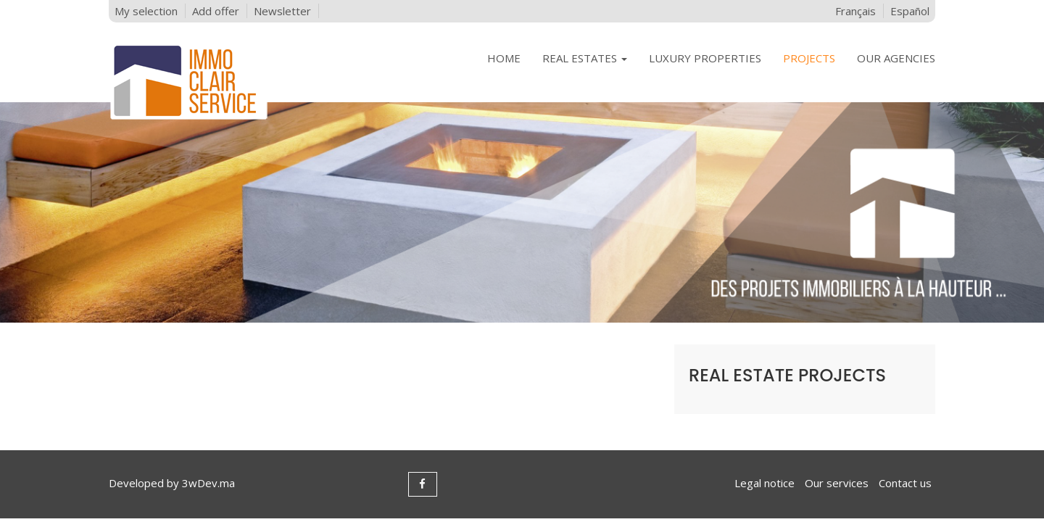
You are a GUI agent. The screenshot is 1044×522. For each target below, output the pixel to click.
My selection (146, 11)
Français (855, 11)
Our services (837, 483)
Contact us (905, 483)
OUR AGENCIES (896, 58)
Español (909, 11)
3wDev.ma (208, 483)
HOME (504, 58)
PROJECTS (809, 58)
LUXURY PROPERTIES (705, 58)
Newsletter (282, 11)
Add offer (215, 11)
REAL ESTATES (584, 58)
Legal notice (764, 483)
